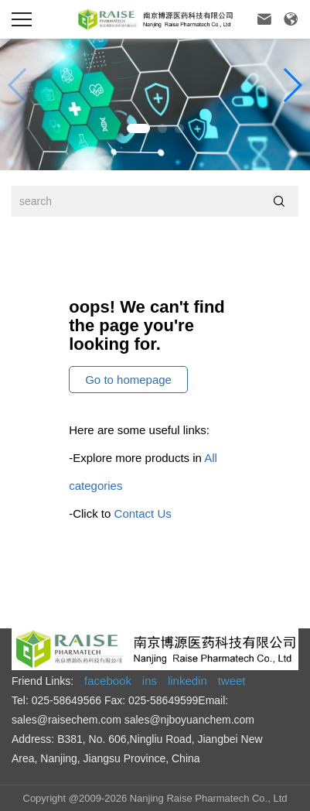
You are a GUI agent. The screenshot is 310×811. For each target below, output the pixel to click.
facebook (107, 680)
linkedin (187, 680)
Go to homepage (128, 379)
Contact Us (143, 513)
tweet (232, 680)
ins (149, 680)
